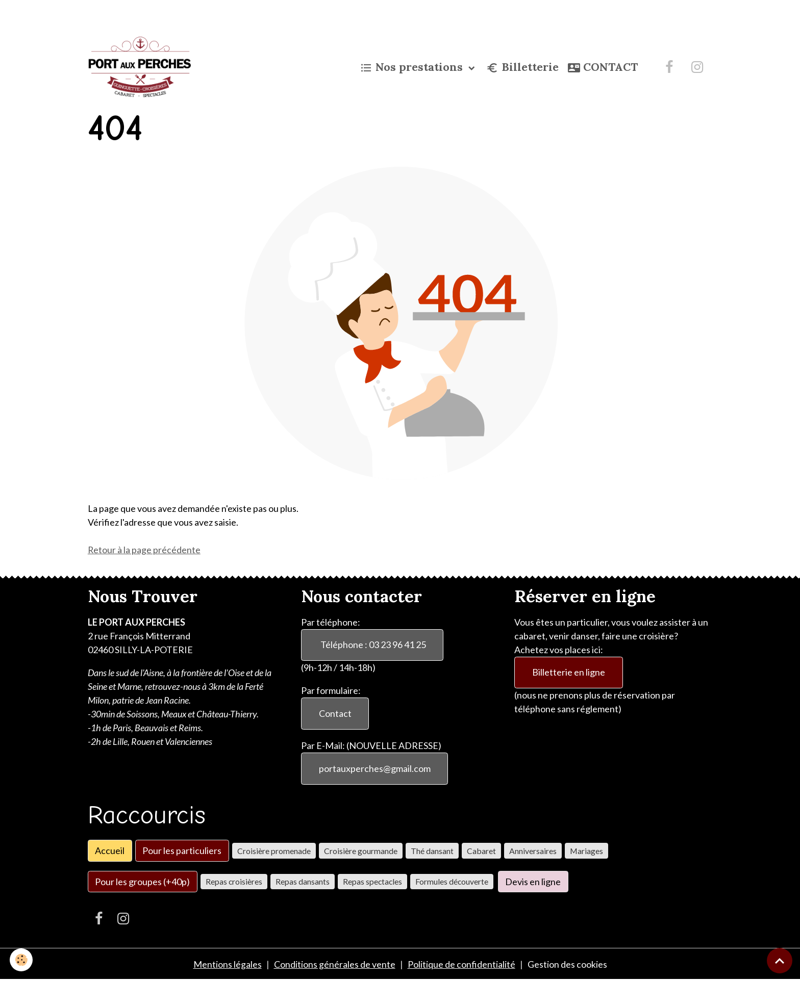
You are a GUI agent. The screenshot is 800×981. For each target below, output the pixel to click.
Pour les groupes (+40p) (142, 881)
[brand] (142, 67)
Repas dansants (303, 882)
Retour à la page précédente (144, 549)
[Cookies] (21, 959)
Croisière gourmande (360, 851)
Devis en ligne (533, 881)
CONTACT (603, 67)
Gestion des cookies (567, 964)
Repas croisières (234, 882)
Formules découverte (451, 882)
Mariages (586, 851)
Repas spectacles (372, 882)
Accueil (109, 851)
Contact (335, 713)
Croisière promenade (274, 851)
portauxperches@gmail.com (375, 769)
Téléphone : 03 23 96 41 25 (372, 645)
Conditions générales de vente (334, 964)
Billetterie (522, 67)
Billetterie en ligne (568, 672)
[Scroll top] (779, 960)
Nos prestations (413, 67)
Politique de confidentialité (461, 964)
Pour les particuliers (181, 851)
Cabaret (481, 851)
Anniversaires (533, 851)
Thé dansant (432, 851)
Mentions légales (227, 964)
